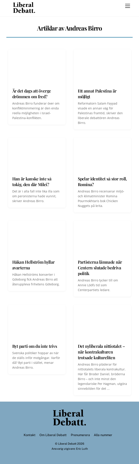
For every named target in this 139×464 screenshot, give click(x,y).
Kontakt (30, 435)
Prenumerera (80, 435)
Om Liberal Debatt (53, 435)
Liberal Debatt (67, 443)
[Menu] (127, 6)
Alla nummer (103, 435)
